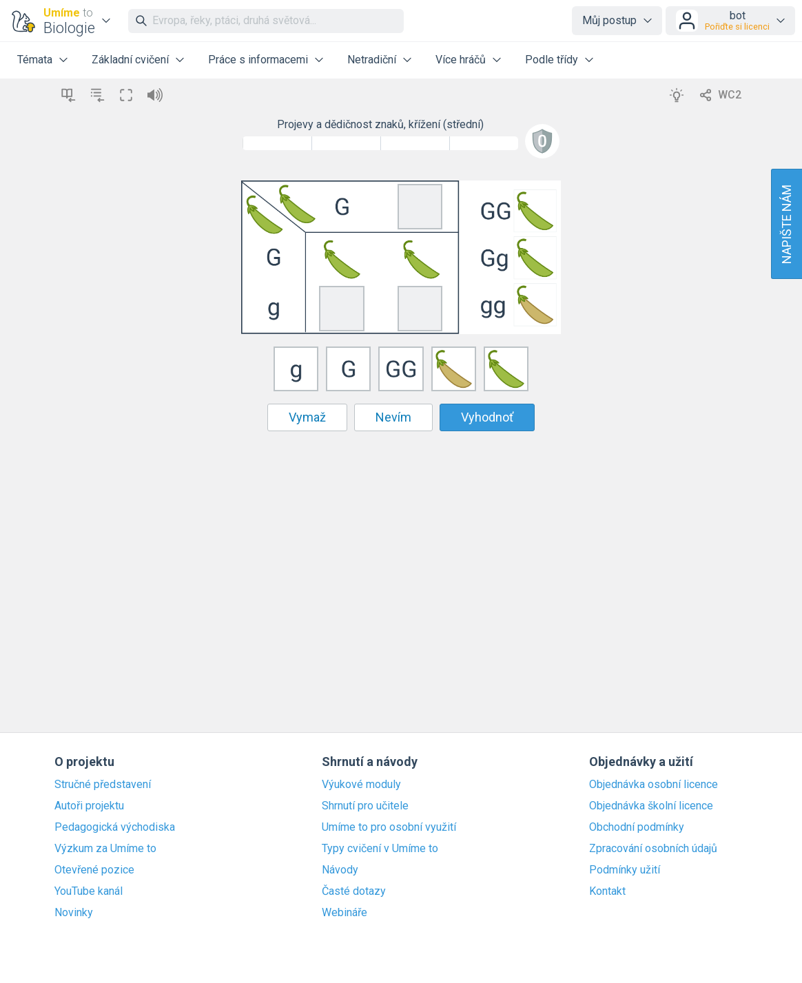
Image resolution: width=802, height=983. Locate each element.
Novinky (73, 913)
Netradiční (371, 59)
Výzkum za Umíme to (105, 848)
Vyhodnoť (487, 417)
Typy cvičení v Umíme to (380, 848)
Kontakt (607, 891)
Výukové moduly (361, 784)
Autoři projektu (89, 806)
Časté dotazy (354, 891)
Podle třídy (551, 59)
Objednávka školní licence (651, 806)
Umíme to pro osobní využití (389, 827)
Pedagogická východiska (114, 827)
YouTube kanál (88, 891)
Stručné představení (102, 784)
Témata (34, 59)
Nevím (393, 417)
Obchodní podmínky (636, 827)
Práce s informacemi (258, 59)
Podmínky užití (624, 870)
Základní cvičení (130, 59)
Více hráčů (460, 59)
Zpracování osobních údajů (653, 848)
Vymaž (307, 417)
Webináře (344, 913)
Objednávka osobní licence (653, 784)
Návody (340, 870)
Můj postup (609, 20)
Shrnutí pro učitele (365, 806)
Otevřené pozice (94, 870)
